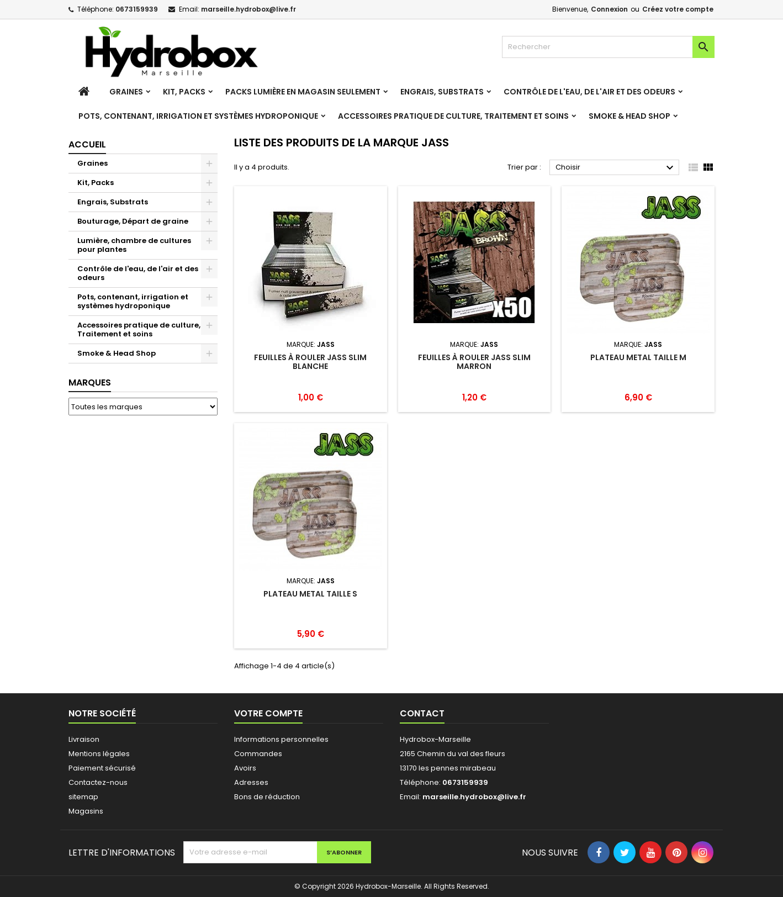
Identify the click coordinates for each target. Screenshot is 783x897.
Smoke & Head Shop (629, 116)
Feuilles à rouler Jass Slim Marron (474, 362)
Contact (422, 713)
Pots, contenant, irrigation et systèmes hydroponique (198, 116)
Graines (126, 91)
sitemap (83, 797)
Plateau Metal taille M (638, 357)
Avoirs (245, 768)
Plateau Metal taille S (310, 593)
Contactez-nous (98, 782)
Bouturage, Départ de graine (132, 221)
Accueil (87, 144)
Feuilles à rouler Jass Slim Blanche (310, 362)
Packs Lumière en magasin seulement (302, 91)
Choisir (615, 168)
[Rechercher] (608, 47)
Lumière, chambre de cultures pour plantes (134, 245)
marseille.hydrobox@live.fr (248, 9)
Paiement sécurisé (102, 768)
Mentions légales (99, 753)
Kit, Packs (184, 91)
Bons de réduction (267, 797)
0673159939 (136, 9)
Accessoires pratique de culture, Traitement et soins (453, 116)
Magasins (85, 811)
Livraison (83, 739)
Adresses (251, 782)
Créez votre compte (677, 9)
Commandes (258, 753)
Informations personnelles (281, 739)
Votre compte (268, 713)
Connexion (609, 9)
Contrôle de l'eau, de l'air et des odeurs (589, 91)
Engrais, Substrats (442, 91)
